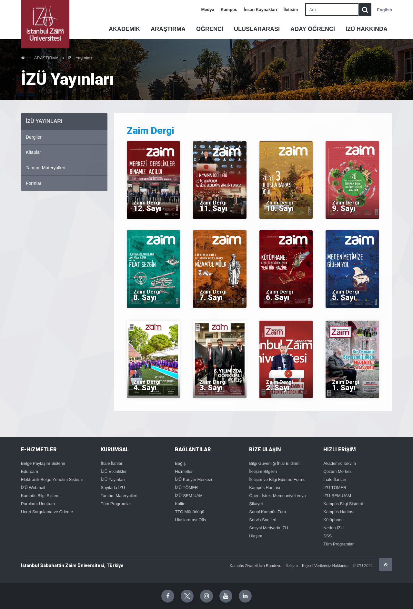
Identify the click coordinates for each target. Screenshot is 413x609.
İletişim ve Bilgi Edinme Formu (277, 479)
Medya (207, 9)
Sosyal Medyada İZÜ (268, 527)
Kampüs (229, 9)
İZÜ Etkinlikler (113, 471)
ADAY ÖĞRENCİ (312, 29)
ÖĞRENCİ (209, 29)
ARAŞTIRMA (168, 29)
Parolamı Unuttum (38, 503)
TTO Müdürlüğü (189, 511)
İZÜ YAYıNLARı (44, 121)
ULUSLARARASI (257, 29)
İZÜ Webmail (33, 487)
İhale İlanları (112, 463)
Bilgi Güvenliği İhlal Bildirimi (274, 463)
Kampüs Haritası (264, 487)
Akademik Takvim (339, 463)
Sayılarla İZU (113, 487)
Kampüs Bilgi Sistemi (40, 495)
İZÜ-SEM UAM (189, 495)
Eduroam (29, 471)
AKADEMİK (124, 29)
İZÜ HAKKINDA (367, 29)
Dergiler (34, 137)
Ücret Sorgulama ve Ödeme (47, 511)
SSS (327, 536)
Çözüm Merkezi (337, 471)
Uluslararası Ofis (190, 519)
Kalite (180, 503)
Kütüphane (333, 519)
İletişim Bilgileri (263, 471)
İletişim (291, 9)
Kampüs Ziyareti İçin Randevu (255, 566)
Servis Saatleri (262, 519)
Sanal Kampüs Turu (267, 511)
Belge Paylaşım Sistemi (43, 463)
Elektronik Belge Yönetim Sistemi (52, 479)
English (384, 9)
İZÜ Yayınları (80, 57)
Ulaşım (255, 536)
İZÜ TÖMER (186, 487)
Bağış (180, 463)
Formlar (33, 183)
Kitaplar (33, 152)
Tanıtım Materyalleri (45, 167)
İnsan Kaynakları (260, 9)
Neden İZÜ (333, 527)
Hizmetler (184, 471)
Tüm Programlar (116, 503)
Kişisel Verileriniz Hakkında (325, 566)
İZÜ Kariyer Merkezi (193, 479)
